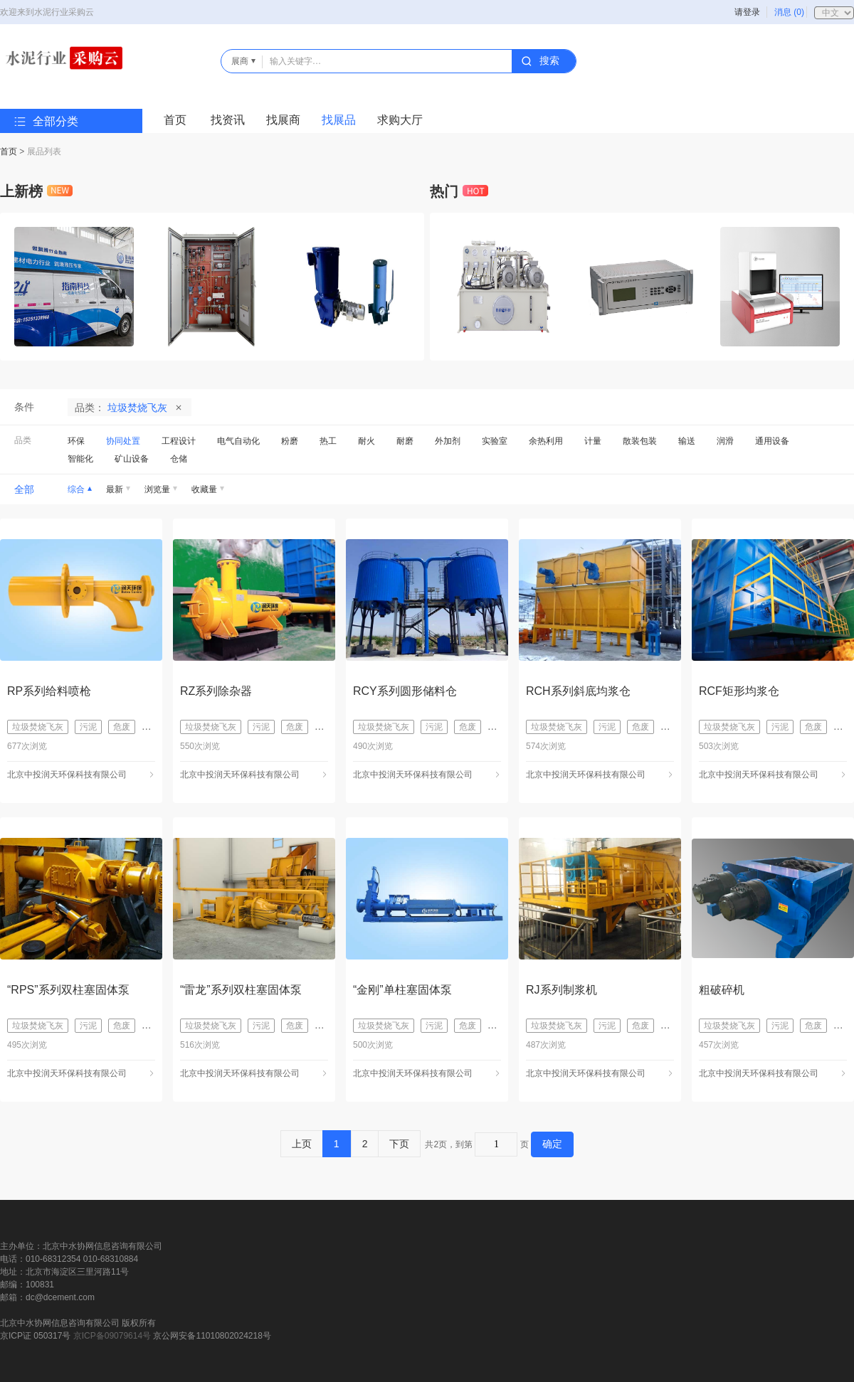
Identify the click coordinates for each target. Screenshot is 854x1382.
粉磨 (289, 441)
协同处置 (123, 441)
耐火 (366, 441)
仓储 (178, 459)
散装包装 (640, 441)
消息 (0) (789, 12)
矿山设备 (132, 459)
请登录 (747, 12)
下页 (399, 1143)
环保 (76, 441)
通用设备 (772, 441)
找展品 (339, 120)
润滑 (725, 441)
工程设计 (179, 441)
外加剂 (447, 441)
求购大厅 (400, 120)
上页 (302, 1143)
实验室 (494, 441)
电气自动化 (238, 441)
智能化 (80, 459)
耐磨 (404, 441)
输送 (686, 441)
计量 (592, 441)
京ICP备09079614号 (112, 1336)
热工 (328, 441)
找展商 (283, 120)
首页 (175, 120)
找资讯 (228, 120)
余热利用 (546, 441)
